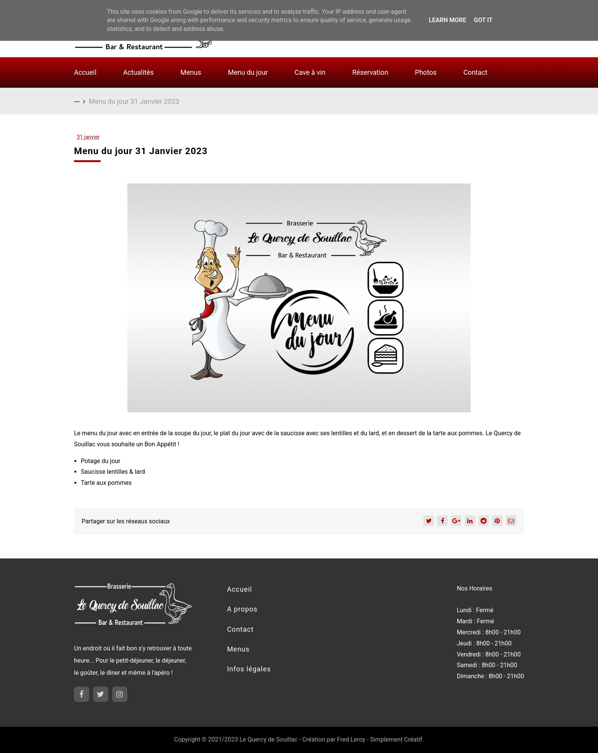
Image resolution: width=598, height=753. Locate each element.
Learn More (447, 20)
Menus (190, 72)
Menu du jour (248, 72)
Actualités (138, 72)
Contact (475, 72)
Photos (426, 72)
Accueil (85, 72)
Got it (483, 20)
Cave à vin (309, 72)
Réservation (370, 72)
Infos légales (249, 669)
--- (77, 101)
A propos (242, 609)
